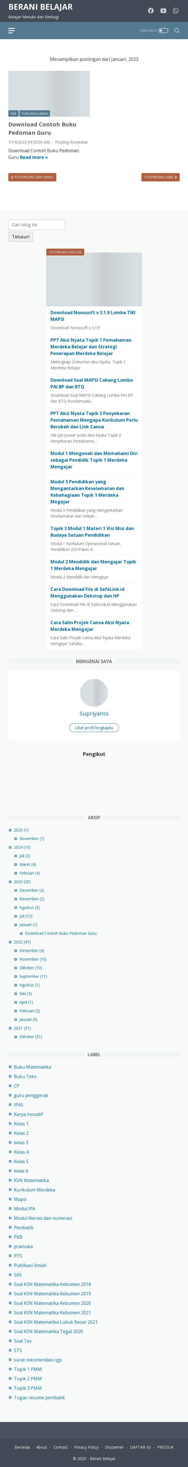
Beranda (22, 1447)
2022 (22, 941)
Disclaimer (114, 1447)
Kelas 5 (21, 1161)
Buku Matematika (32, 1067)
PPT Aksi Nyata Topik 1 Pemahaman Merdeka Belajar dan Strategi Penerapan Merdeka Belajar (90, 346)
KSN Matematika (31, 1180)
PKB (18, 1237)
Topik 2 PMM (28, 1379)
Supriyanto (94, 713)
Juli (24, 855)
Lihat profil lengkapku (94, 727)
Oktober (30, 967)
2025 (21, 830)
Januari (28, 924)
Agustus (29, 907)
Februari (29, 873)
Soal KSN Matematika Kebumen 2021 (52, 1312)
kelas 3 (21, 1142)
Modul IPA (24, 1209)
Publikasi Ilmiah (30, 1265)
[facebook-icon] (151, 11)
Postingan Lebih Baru (33, 177)
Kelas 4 (21, 1152)
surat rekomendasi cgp (38, 1360)
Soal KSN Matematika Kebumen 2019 (52, 1294)
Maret (27, 864)
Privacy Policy (86, 1447)
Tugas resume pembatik (39, 1397)
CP (16, 1086)
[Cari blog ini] (36, 225)
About (41, 1447)
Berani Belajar (40, 6)
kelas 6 (21, 1171)
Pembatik (24, 1227)
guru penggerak (31, 1095)
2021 (22, 1028)
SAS (18, 1275)
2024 (22, 847)
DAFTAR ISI (140, 1447)
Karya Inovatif (28, 1114)
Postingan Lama (159, 177)
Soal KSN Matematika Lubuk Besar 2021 (56, 1322)
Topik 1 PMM (28, 1369)
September (33, 976)
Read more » (34, 157)
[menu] (15, 30)
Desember (31, 890)
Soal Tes (23, 1341)
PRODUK (165, 1447)
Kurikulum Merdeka (34, 1190)
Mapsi (20, 1199)
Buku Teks (25, 1076)
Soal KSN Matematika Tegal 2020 (48, 1331)
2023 (22, 881)
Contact (61, 1447)
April (26, 1002)
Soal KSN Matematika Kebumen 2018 (52, 1284)
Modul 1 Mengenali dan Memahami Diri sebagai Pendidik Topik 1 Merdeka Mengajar (94, 460)
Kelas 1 (21, 1124)
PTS (18, 1256)
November (31, 838)
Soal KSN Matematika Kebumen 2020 (52, 1303)
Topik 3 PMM (28, 1388)
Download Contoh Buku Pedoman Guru (60, 933)
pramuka (23, 1246)
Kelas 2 (21, 1133)
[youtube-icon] (163, 11)
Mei (25, 993)
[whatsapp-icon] (176, 11)
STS (18, 1350)
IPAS (18, 1105)
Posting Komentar (71, 142)
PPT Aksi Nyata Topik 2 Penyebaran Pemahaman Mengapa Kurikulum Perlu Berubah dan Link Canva (94, 420)
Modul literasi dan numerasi (43, 1218)
